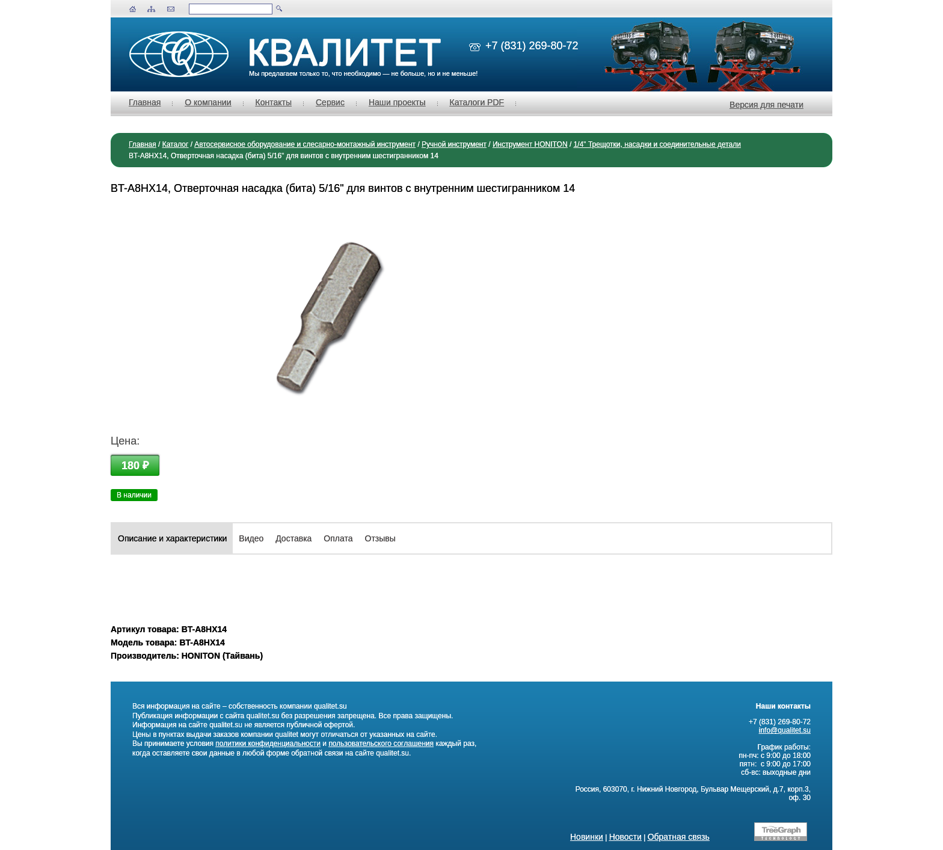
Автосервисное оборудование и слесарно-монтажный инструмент (305, 144)
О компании (208, 102)
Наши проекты (397, 102)
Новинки (586, 837)
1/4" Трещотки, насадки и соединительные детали (657, 144)
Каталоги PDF (477, 102)
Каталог (175, 144)
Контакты (274, 102)
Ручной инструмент (454, 144)
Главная (145, 102)
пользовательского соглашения (381, 743)
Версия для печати (766, 104)
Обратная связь (679, 837)
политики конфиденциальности (268, 743)
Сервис (330, 102)
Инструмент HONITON (530, 144)
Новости (625, 837)
